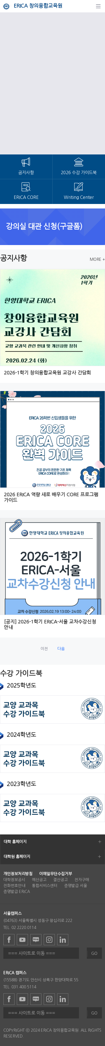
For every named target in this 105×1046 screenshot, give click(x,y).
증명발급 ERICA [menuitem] (16, 892)
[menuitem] (17, 874)
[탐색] (98, 6)
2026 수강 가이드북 (79, 172)
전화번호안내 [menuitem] (14, 886)
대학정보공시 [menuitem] (14, 880)
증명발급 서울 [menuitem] (75, 886)
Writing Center (79, 197)
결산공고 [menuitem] (60, 880)
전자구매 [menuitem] (81, 880)
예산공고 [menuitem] (39, 880)
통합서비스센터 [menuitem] (44, 886)
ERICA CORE (26, 197)
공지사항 (26, 172)
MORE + (97, 259)
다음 (61, 649)
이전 (44, 649)
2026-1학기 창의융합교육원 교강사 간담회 (47, 373)
